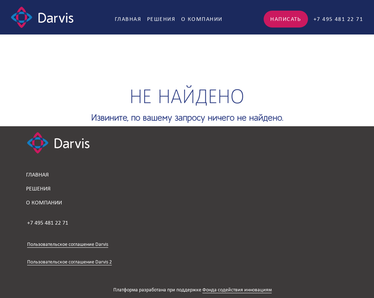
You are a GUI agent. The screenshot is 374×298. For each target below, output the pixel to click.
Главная (128, 18)
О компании (201, 18)
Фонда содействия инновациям (237, 290)
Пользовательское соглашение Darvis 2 (69, 262)
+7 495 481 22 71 (338, 18)
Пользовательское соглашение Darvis (67, 244)
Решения (161, 18)
